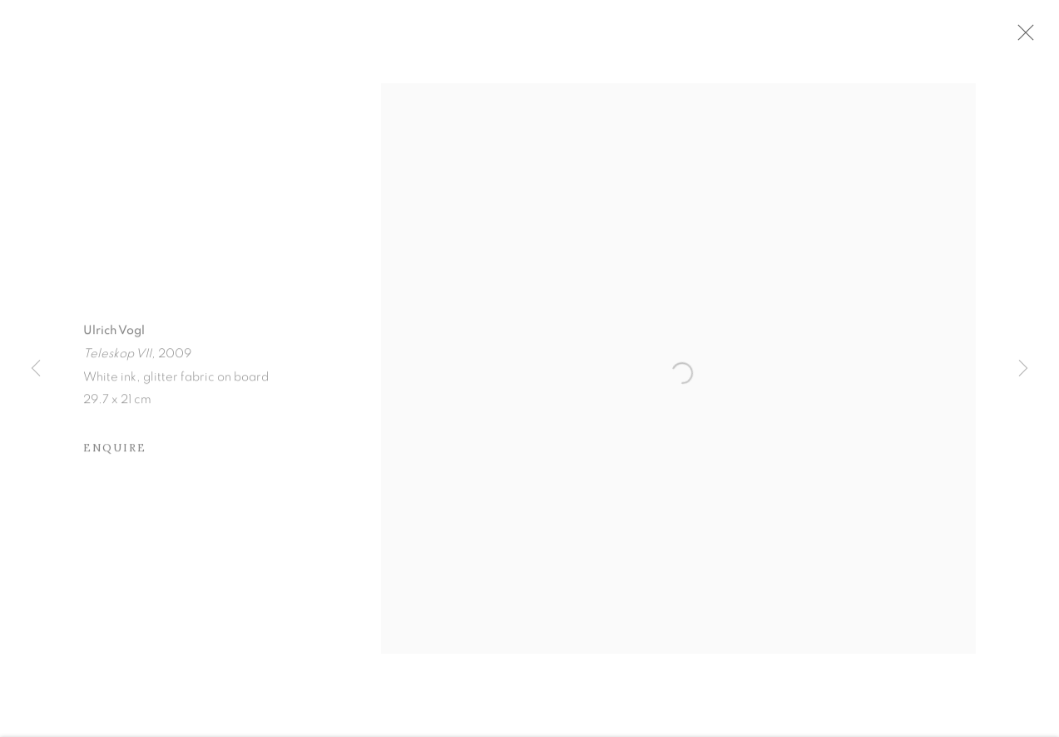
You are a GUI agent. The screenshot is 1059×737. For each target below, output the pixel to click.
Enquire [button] (114, 458)
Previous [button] (36, 369)
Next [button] (1023, 369)
